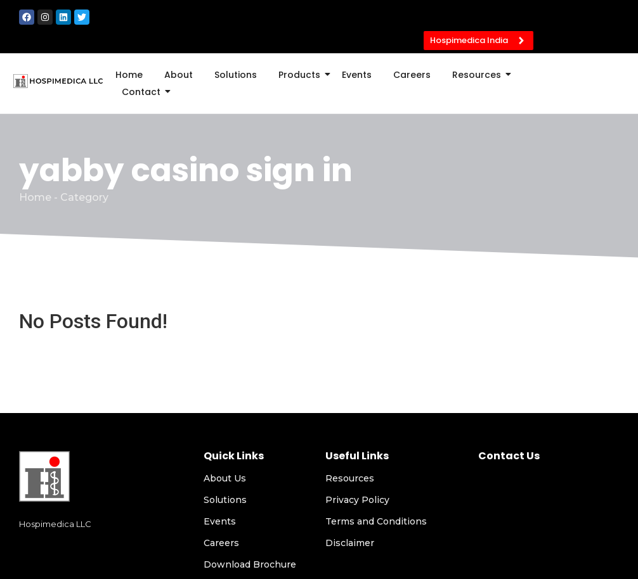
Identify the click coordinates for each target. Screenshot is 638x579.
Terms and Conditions (376, 521)
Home (129, 74)
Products (301, 74)
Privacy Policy (357, 500)
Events (357, 74)
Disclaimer (349, 543)
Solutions (235, 74)
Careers (412, 74)
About (178, 74)
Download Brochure (250, 564)
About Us (225, 478)
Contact (143, 92)
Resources (478, 74)
